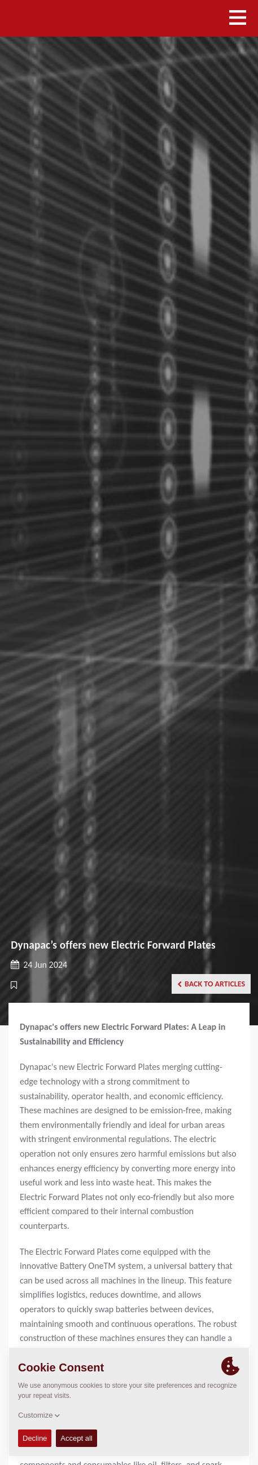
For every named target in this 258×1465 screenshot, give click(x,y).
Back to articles (211, 984)
